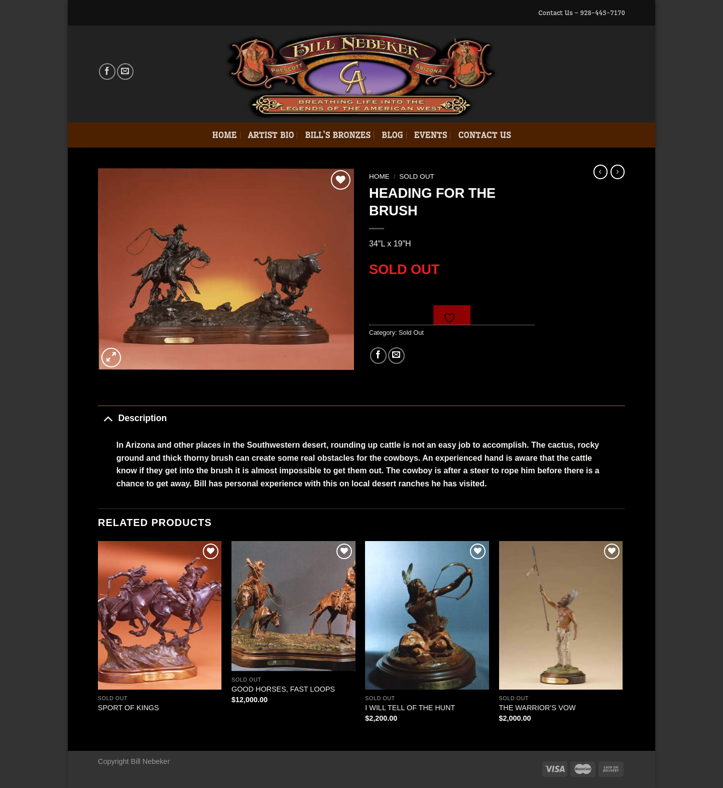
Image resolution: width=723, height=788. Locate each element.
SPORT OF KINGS (128, 708)
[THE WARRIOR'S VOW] (561, 615)
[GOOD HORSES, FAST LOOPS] (293, 606)
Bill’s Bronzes (337, 135)
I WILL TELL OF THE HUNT (410, 708)
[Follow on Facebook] (107, 71)
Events (430, 135)
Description (132, 418)
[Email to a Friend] (396, 355)
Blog (392, 135)
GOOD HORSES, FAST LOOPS (283, 689)
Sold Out (416, 176)
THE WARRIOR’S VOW (537, 708)
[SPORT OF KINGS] (160, 615)
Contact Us (484, 135)
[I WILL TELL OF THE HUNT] (427, 615)
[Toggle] (107, 418)
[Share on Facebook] (378, 355)
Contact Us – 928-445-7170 (581, 13)
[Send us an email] (125, 71)
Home (224, 135)
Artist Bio (271, 135)
